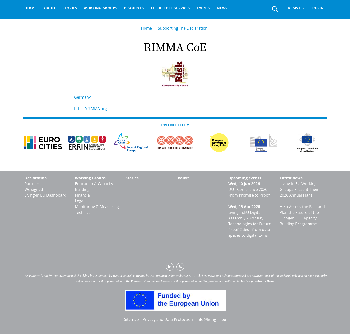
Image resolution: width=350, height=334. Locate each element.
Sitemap (131, 319)
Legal (79, 201)
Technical (83, 212)
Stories (72, 8)
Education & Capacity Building (94, 186)
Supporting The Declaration (183, 28)
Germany (82, 97)
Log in (317, 8)
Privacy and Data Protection (168, 319)
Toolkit (182, 178)
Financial (83, 195)
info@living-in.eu (211, 319)
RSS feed (180, 267)
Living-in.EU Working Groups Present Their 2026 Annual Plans (299, 189)
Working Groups (90, 178)
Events (208, 8)
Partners (32, 183)
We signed (34, 189)
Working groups (103, 8)
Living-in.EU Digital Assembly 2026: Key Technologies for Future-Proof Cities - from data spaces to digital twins (250, 224)
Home (31, 8)
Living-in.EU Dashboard (45, 195)
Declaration (36, 178)
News (228, 8)
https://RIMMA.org (90, 108)
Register (295, 8)
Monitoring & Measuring (97, 206)
